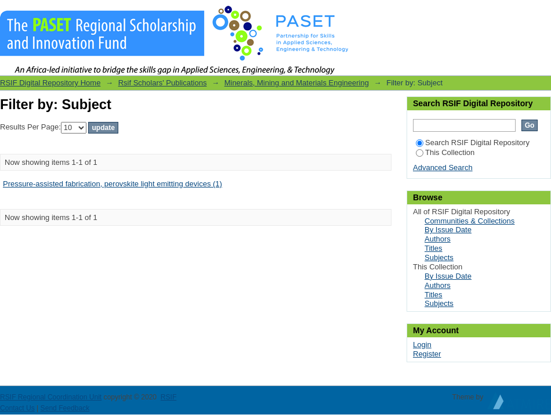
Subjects (439, 257)
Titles (434, 248)
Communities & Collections (469, 221)
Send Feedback (65, 408)
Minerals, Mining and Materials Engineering (296, 82)
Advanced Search (443, 167)
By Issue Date (448, 229)
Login (541, 14)
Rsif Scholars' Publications (162, 82)
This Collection (445, 152)
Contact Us (17, 408)
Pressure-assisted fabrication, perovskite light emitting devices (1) (112, 183)
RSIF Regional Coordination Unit (51, 397)
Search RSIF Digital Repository (473, 142)
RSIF (169, 397)
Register (427, 353)
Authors (438, 239)
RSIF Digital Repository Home (50, 82)
